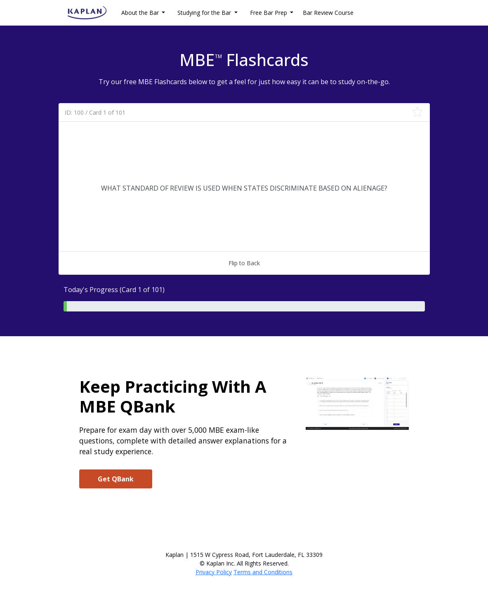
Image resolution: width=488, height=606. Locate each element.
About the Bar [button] (140, 13)
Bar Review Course (328, 13)
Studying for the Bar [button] (205, 13)
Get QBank (116, 478)
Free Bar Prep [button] (269, 13)
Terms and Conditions (262, 572)
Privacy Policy (214, 572)
